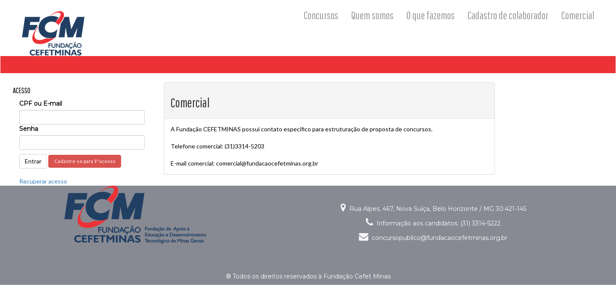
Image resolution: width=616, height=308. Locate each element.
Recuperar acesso (43, 181)
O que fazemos (430, 15)
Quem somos (372, 15)
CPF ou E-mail (40, 103)
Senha (28, 129)
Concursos (321, 15)
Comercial (577, 15)
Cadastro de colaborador (508, 15)
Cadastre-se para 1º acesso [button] (84, 161)
